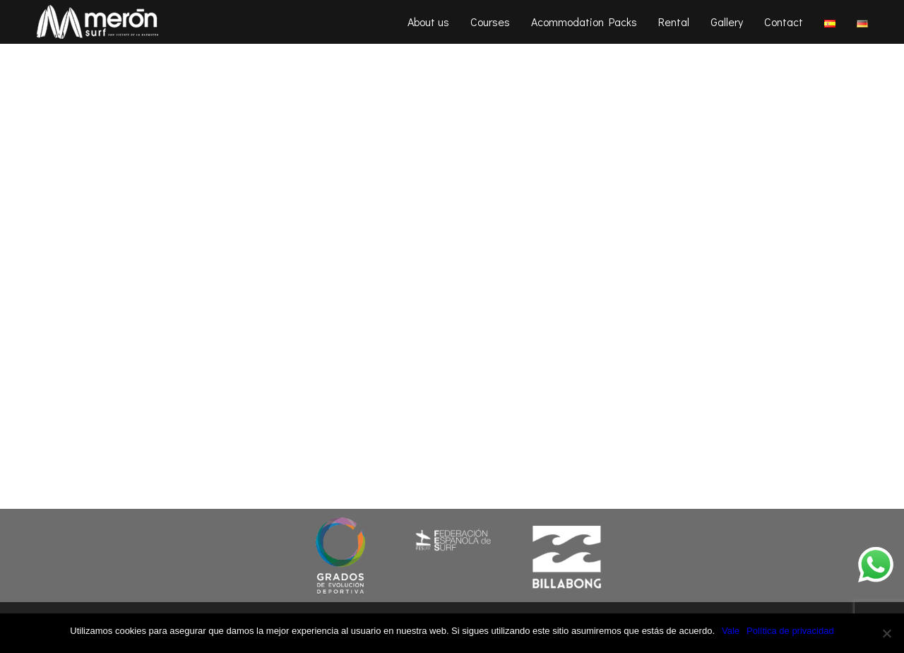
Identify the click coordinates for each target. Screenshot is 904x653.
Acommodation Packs (584, 21)
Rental (673, 21)
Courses (490, 21)
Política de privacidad (790, 630)
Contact (783, 21)
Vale (730, 630)
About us (428, 21)
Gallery (726, 21)
